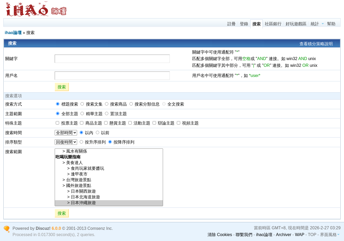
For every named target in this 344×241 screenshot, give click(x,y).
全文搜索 (173, 104)
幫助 (331, 24)
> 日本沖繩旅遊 (109, 203)
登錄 (244, 24)
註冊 (231, 24)
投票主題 (67, 123)
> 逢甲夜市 (109, 174)
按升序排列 (93, 142)
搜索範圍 (13, 151)
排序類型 (13, 142)
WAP (299, 234)
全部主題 (67, 114)
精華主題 (91, 114)
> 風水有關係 (109, 151)
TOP (312, 234)
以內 (86, 133)
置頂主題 (116, 114)
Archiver (283, 234)
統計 (315, 24)
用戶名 (11, 75)
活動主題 (139, 123)
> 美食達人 (109, 163)
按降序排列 (121, 142)
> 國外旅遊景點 (109, 186)
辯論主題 (163, 123)
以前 (102, 133)
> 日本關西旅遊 (109, 191)
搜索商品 (116, 104)
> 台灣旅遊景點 (109, 180)
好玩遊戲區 (296, 24)
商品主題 (91, 123)
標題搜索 (67, 104)
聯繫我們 (244, 234)
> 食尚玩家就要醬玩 (109, 169)
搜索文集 (91, 104)
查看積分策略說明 (316, 44)
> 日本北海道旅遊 (109, 197)
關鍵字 (11, 58)
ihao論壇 (13, 32)
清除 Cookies (220, 234)
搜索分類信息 (144, 104)
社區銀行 (273, 24)
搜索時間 (13, 133)
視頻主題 (188, 123)
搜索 (256, 24)
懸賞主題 (115, 123)
